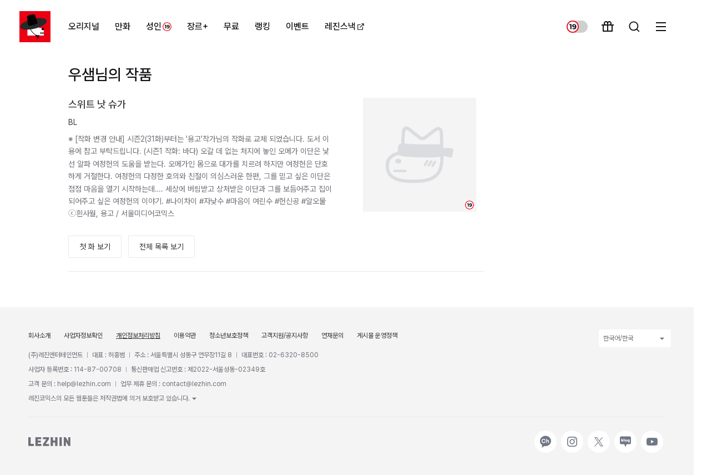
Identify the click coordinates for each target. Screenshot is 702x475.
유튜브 (651, 436)
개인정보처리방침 (138, 335)
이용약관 (185, 335)
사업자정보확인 (83, 335)
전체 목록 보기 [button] (161, 246)
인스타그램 (572, 436)
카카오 (544, 436)
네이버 (624, 436)
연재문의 (332, 335)
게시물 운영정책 (377, 335)
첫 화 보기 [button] (94, 246)
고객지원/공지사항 (284, 335)
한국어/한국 (634, 338)
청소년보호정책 (228, 335)
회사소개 (39, 335)
